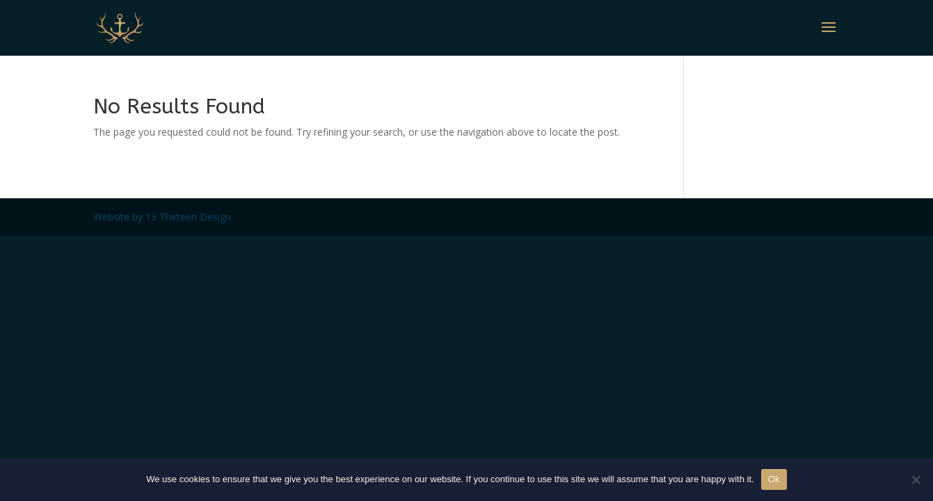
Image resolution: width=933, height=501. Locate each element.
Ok (774, 479)
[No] (916, 479)
